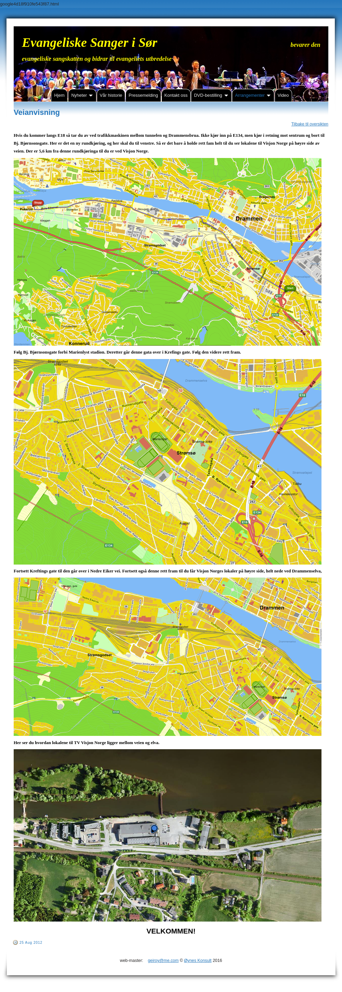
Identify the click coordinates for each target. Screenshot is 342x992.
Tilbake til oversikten (309, 124)
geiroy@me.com (163, 960)
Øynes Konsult (197, 960)
